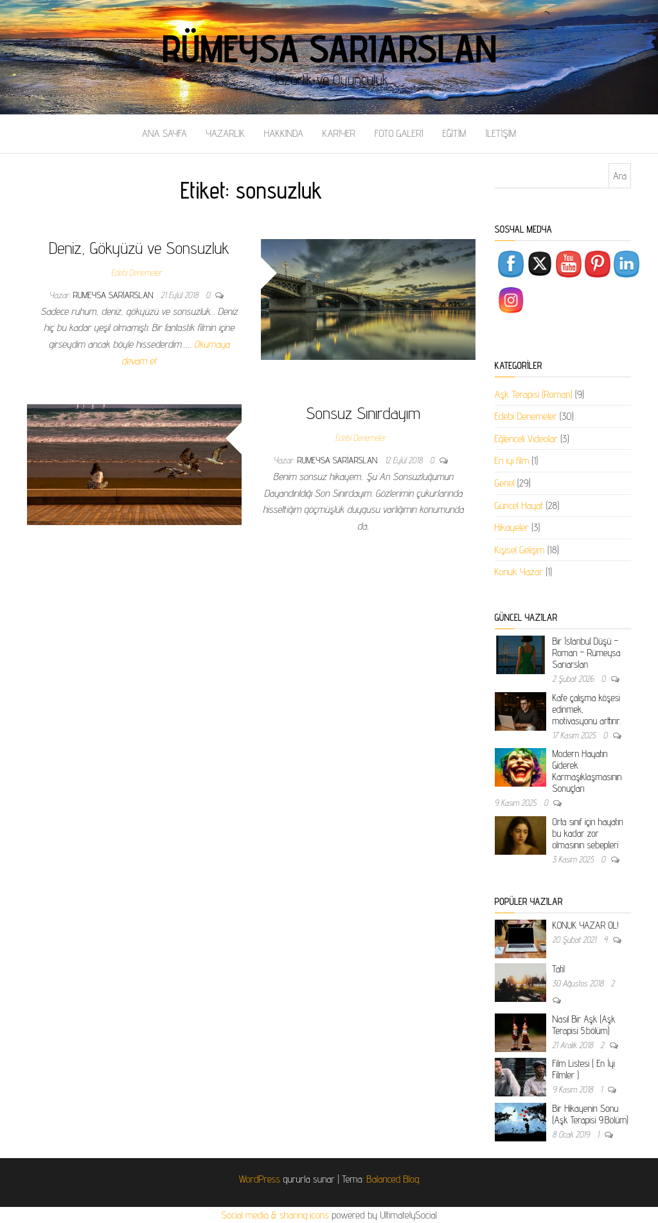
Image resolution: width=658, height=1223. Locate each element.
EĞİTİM (454, 133)
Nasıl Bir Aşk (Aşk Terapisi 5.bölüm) (584, 1024)
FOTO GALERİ (399, 133)
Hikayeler (512, 527)
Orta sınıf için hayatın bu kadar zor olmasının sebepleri (588, 833)
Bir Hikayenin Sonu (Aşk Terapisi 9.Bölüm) (590, 1114)
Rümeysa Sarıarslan (329, 48)
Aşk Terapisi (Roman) (534, 394)
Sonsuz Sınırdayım (363, 413)
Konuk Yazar (519, 572)
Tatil (559, 968)
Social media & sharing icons (276, 1215)
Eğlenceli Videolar (526, 439)
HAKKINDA (283, 133)
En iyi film (512, 460)
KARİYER (339, 133)
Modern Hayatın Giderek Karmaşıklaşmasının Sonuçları (587, 771)
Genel (505, 483)
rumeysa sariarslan (114, 295)
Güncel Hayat (519, 505)
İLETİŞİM (500, 133)
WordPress (259, 1179)
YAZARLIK (225, 133)
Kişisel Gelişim (520, 550)
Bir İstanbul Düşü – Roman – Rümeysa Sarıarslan (587, 653)
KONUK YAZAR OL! (586, 925)
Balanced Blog (392, 1179)
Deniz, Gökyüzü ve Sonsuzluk (139, 248)
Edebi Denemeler (136, 272)
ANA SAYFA (164, 133)
